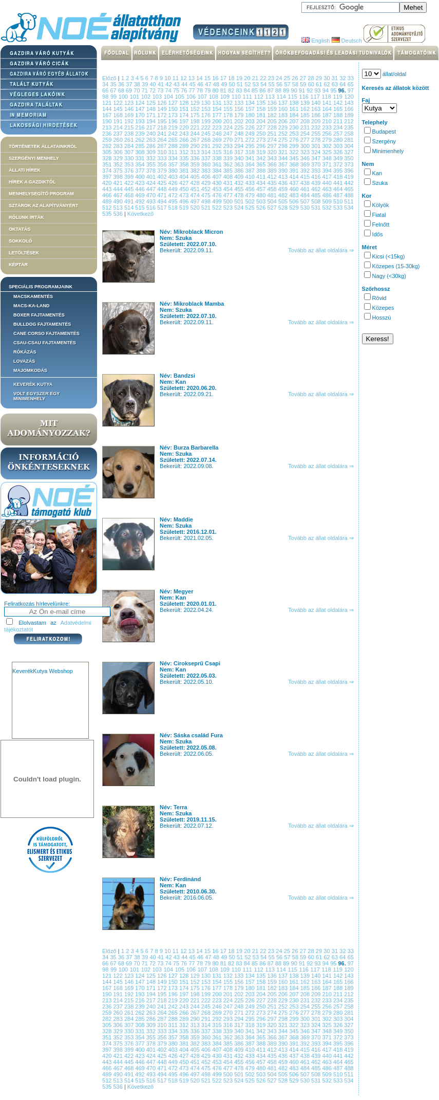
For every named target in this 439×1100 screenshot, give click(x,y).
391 (294, 170)
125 (151, 103)
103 (158, 97)
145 (118, 109)
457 (261, 189)
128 (184, 103)
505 (283, 201)
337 (206, 158)
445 (129, 189)
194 (151, 121)
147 (140, 109)
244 (195, 133)
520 (195, 207)
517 (162, 207)
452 (206, 189)
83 (239, 90)
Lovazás (24, 361)
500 (228, 201)
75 (177, 90)
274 (272, 140)
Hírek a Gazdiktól (32, 181)
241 (162, 133)
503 (261, 201)
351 (107, 164)
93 (318, 90)
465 (348, 189)
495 (173, 201)
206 (283, 121)
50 (233, 84)
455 (239, 189)
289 (184, 146)
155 (228, 109)
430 (217, 183)
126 (162, 103)
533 (338, 207)
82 (232, 90)
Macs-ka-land (31, 305)
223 (217, 127)
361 (217, 164)
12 (184, 78)
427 (184, 183)
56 (280, 84)
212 (348, 121)
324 (316, 152)
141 (327, 103)
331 (140, 158)
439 (316, 183)
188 (338, 115)
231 (305, 127)
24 (280, 78)
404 (184, 177)
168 (118, 115)
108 (214, 97)
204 (261, 121)
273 (261, 140)
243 (184, 133)
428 (195, 183)
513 (118, 207)
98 (106, 97)
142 (338, 103)
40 (154, 84)
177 (217, 115)
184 (294, 115)
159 (272, 109)
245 (206, 133)
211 (338, 121)
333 (162, 158)
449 (173, 189)
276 (294, 140)
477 (228, 195)
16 (216, 78)
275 (283, 140)
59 (304, 84)
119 (338, 97)
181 (261, 115)
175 (195, 115)
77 (193, 90)
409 (239, 177)
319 (261, 152)
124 (140, 103)
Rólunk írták (26, 217)
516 (151, 207)
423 (140, 183)
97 (351, 90)
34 (106, 84)
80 (216, 90)
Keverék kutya (32, 384)
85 (255, 90)
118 (327, 97)
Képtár (18, 264)
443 (107, 189)
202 (239, 121)
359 (195, 164)
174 (184, 115)
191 (118, 121)
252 (283, 133)
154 (217, 109)
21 (256, 78)
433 (250, 183)
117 (316, 97)
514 (129, 207)
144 (107, 109)
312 (184, 152)
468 (129, 195)
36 (122, 84)
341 (250, 158)
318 (250, 152)
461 (305, 189)
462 (316, 189)
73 (161, 90)
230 (294, 127)
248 (239, 133)
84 (248, 90)
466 (107, 195)
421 (118, 183)
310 (162, 152)
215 (129, 127)
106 (192, 97)
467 (118, 195)
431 (228, 183)
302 (327, 146)
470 (151, 195)
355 (151, 164)
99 (114, 97)
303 (338, 146)
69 (129, 90)
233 (327, 127)
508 (316, 201)
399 (129, 177)
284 (129, 146)
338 (217, 158)
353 (129, 164)
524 (239, 207)
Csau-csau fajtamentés (44, 342)
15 (208, 78)
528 (283, 207)
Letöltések (24, 252)
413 (283, 177)
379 (162, 170)
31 (336, 78)
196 (173, 121)
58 (296, 84)
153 (206, 109)
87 (271, 90)
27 (304, 78)
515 (140, 207)
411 (261, 177)
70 (137, 90)
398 (118, 177)
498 (206, 201)
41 (161, 84)
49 (224, 84)
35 (114, 84)
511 (348, 201)
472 (173, 195)
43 (177, 84)
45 (193, 84)
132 (228, 103)
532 (327, 207)
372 (338, 164)
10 (168, 78)
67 (114, 90)
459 (283, 189)
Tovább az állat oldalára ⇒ (321, 250)
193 (140, 121)
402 (162, 177)
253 (294, 133)
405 (195, 177)
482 (283, 195)
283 (118, 146)
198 (195, 121)
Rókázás (24, 352)
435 (272, 183)
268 (206, 140)
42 (169, 84)
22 (264, 78)
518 (173, 207)
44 (185, 84)
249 (250, 133)
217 (151, 127)
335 (184, 158)
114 (282, 97)
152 (195, 109)
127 (173, 103)
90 (295, 90)
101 (135, 97)
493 (151, 201)
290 (195, 146)
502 (250, 201)
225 (239, 127)
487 (338, 195)
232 (316, 127)
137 (283, 103)
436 (283, 183)
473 (184, 195)
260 (118, 140)
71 (145, 90)
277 (305, 140)
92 (310, 90)
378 (151, 170)
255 (316, 133)
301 (316, 146)
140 (316, 103)
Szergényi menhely (34, 158)
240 (151, 133)
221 (195, 127)
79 (208, 90)
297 (272, 146)
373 (348, 164)
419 (348, 177)
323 (305, 152)
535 (107, 214)
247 (228, 133)
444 (118, 189)
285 (140, 146)
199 (206, 121)
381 (184, 170)
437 (294, 183)
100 (124, 97)
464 (338, 189)
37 (129, 84)
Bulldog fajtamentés (42, 324)
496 (184, 201)
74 (169, 90)
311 (173, 152)
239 (140, 133)
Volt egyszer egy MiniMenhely (36, 396)
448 (162, 189)
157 (250, 109)
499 (217, 201)
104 (169, 97)
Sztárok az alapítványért (43, 205)
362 (228, 164)
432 (239, 183)
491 (129, 201)
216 (140, 127)
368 (294, 164)
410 (250, 177)
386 (239, 170)
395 (338, 170)
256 (327, 133)
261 (129, 140)
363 (239, 164)
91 (303, 90)
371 (327, 164)
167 (107, 115)
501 (239, 201)
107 (203, 97)
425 (162, 183)
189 (348, 115)
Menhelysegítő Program (41, 193)
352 (118, 164)
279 (327, 140)
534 (348, 207)
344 (283, 158)
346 (305, 158)
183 (283, 115)
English (315, 41)
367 (283, 164)
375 (118, 170)
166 (348, 109)
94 (326, 90)
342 (261, 158)
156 (239, 109)
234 (338, 127)
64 (343, 84)
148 (151, 109)
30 (327, 78)
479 (250, 195)
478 (239, 195)
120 (348, 97)
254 (305, 133)
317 (239, 152)
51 (240, 84)
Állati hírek (25, 170)
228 (272, 127)
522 (217, 207)
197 (184, 121)
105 (180, 97)
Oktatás (19, 229)
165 (338, 109)
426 (173, 183)
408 (228, 177)
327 (348, 152)
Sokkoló (20, 241)
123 (129, 103)
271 (239, 140)
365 (261, 164)
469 (140, 195)
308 (140, 152)
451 (195, 189)
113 (271, 97)
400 (140, 177)
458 (272, 189)
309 (151, 152)
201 (228, 121)
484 (305, 195)
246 (217, 133)
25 (288, 78)
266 (184, 140)
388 (261, 170)
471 (162, 195)
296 (261, 146)
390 (283, 170)
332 (151, 158)
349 (338, 158)
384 (217, 170)
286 (151, 146)
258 (348, 133)
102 (146, 97)
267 (195, 140)
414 (294, 177)
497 (195, 201)
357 (173, 164)
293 (228, 146)
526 (261, 207)
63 (335, 84)
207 (294, 121)
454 (228, 189)
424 (151, 183)
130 (206, 103)
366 (272, 164)
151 (184, 109)
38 (138, 84)
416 (316, 177)
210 (327, 121)
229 (283, 127)
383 (206, 170)
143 (348, 103)
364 (250, 164)
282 (107, 146)
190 (107, 121)
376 (129, 170)
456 (250, 189)
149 (162, 109)
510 (338, 201)
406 (206, 177)
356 (162, 164)
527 (272, 207)
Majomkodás (30, 370)
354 (140, 164)
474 (195, 195)
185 (305, 115)
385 (228, 170)
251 (272, 133)
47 (209, 84)
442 (348, 183)
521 (206, 207)
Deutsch (347, 41)
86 (263, 90)
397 (107, 177)
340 (239, 158)
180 (250, 115)
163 (316, 109)
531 (316, 207)
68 (122, 90)
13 (192, 78)
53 (256, 84)
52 (248, 84)
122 (118, 103)
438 (305, 183)
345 (294, 158)
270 (228, 140)
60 (312, 84)
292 (217, 146)
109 (226, 97)
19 (240, 78)
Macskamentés (33, 296)
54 (264, 84)
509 (327, 201)
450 (184, 189)
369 (305, 164)
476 (217, 195)
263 (151, 140)
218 (162, 127)
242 (173, 133)
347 (316, 158)
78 (200, 90)
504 (272, 201)
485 (316, 195)
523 (228, 207)
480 (261, 195)
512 (107, 207)
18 (232, 78)
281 (348, 140)
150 (173, 109)
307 (129, 152)
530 (305, 207)
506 (294, 201)
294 (239, 146)
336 (195, 158)
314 (206, 152)
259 (107, 140)
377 (140, 170)
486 (327, 195)
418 (338, 177)
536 (118, 214)
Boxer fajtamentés (39, 315)
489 (107, 201)
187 (327, 115)
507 (305, 201)
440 (327, 183)
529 (294, 207)
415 (305, 177)
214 (118, 127)
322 (294, 152)
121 (107, 103)
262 (140, 140)
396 (348, 170)
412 (272, 177)
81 (224, 90)
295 (250, 146)
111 (248, 97)
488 (348, 195)
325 (327, 152)
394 (327, 170)
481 (272, 195)
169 (129, 115)
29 (320, 78)
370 (316, 164)
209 (316, 121)
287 (162, 146)
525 (250, 207)
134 (250, 103)
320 (272, 152)
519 (184, 207)
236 (107, 133)
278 (316, 140)
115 (293, 97)
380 (173, 170)
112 (259, 97)
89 (287, 90)
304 (348, 146)
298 (283, 146)
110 (237, 97)
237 (118, 133)
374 (107, 170)
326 (338, 152)
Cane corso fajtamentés (46, 333)
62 (327, 84)
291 (206, 146)
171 (151, 115)
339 (228, 158)
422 (129, 183)
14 (200, 78)
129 (195, 103)
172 (162, 115)
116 (305, 97)
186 (316, 115)
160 (283, 109)
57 (288, 84)
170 (140, 115)
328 (107, 158)
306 (118, 152)
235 (348, 127)
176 (206, 115)
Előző (109, 78)
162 (305, 109)
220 (184, 127)
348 (327, 158)
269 (217, 140)
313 (195, 152)
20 (248, 78)
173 (173, 115)
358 (184, 164)
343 (272, 158)
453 (217, 189)
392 (305, 170)
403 (173, 177)
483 (294, 195)
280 (338, 140)
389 (272, 170)
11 (177, 78)
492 (140, 201)
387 (250, 170)
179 (239, 115)
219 (173, 127)
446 (140, 189)
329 (118, 158)
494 (162, 201)
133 (239, 103)
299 (294, 146)
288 (173, 146)
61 (319, 84)
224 (228, 127)
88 (279, 90)
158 (261, 109)
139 (305, 103)
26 (296, 78)
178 (228, 115)
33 (351, 78)
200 (217, 121)
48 (217, 84)
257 (338, 133)
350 (348, 158)
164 (327, 109)
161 (294, 109)
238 (129, 133)
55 (272, 84)
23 (272, 78)
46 (201, 84)
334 (173, 158)
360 (206, 164)
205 (272, 121)
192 (129, 121)
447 (151, 189)
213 (107, 127)
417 (327, 177)
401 (151, 177)
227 (261, 127)
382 (195, 170)
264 (162, 140)
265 (173, 140)
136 (272, 103)
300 (305, 146)
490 (118, 201)
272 (250, 140)
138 (294, 103)
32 (343, 78)
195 (162, 121)
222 (206, 127)
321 (283, 152)
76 (184, 90)
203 (250, 121)
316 (228, 152)
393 (316, 170)
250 (261, 133)
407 (217, 177)
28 (312, 78)
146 (129, 109)
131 (217, 103)
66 (106, 90)
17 (224, 78)
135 (261, 103)
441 (338, 183)
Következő (140, 214)
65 (351, 84)
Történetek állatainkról (43, 146)
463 (327, 189)
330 (129, 158)
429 (206, 183)
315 (217, 152)
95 (334, 90)
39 (145, 84)
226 (250, 127)
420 (107, 183)
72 (153, 90)
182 (272, 115)
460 (294, 189)
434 (261, 183)
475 (206, 195)
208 (305, 121)
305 (107, 152)
